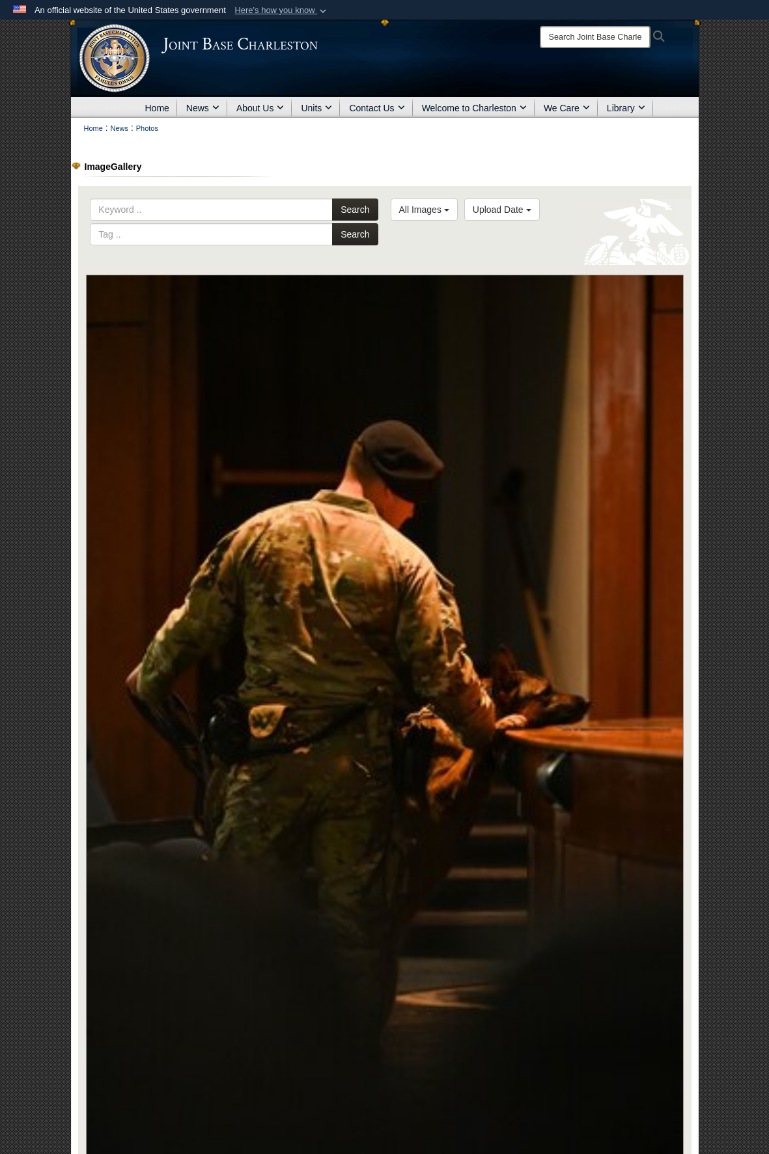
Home (157, 108)
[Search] (595, 37)
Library (626, 108)
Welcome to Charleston (474, 108)
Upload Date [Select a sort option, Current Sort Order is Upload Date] (502, 209)
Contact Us (376, 108)
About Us (260, 108)
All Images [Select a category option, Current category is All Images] (424, 209)
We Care (567, 108)
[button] (281, 10)
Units (316, 108)
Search (355, 209)
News (202, 108)
